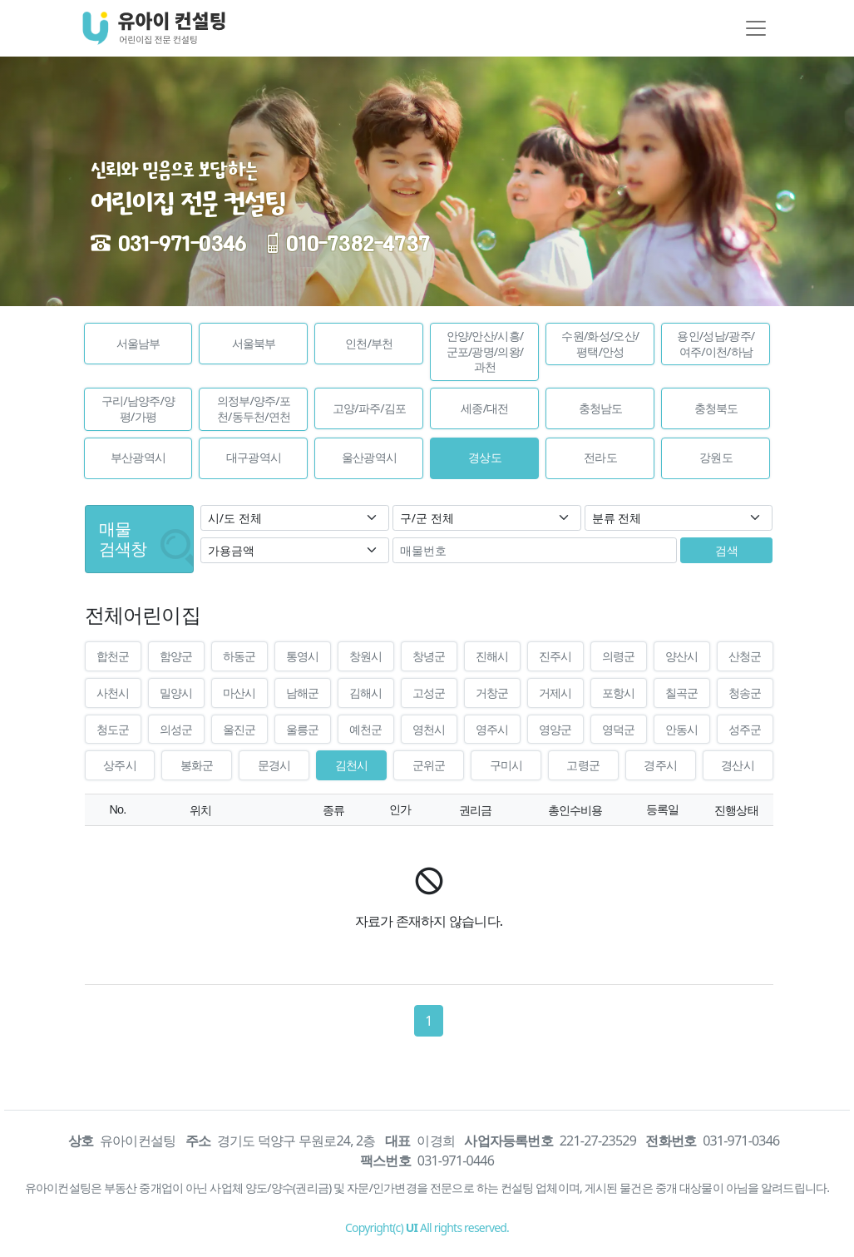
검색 (726, 550)
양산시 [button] (682, 656)
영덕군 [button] (618, 729)
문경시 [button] (274, 765)
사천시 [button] (113, 692)
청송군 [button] (745, 692)
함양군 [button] (176, 656)
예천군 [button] (366, 729)
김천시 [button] (351, 765)
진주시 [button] (555, 656)
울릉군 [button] (302, 729)
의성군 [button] (176, 729)
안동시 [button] (682, 729)
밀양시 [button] (176, 692)
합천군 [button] (113, 656)
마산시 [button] (239, 692)
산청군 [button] (745, 656)
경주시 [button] (660, 765)
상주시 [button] (119, 765)
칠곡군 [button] (682, 692)
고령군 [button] (583, 765)
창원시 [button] (366, 656)
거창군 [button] (492, 692)
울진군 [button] (239, 729)
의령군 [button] (618, 656)
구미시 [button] (506, 765)
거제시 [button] (555, 692)
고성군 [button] (429, 692)
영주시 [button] (492, 729)
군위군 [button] (429, 765)
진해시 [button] (492, 656)
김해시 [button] (366, 692)
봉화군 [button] (197, 765)
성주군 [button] (745, 729)
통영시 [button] (302, 656)
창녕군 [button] (429, 656)
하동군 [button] (239, 656)
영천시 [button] (429, 729)
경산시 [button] (737, 765)
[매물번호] (534, 550)
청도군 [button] (113, 729)
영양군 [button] (555, 729)
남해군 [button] (302, 692)
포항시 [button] (618, 692)
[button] (138, 343)
